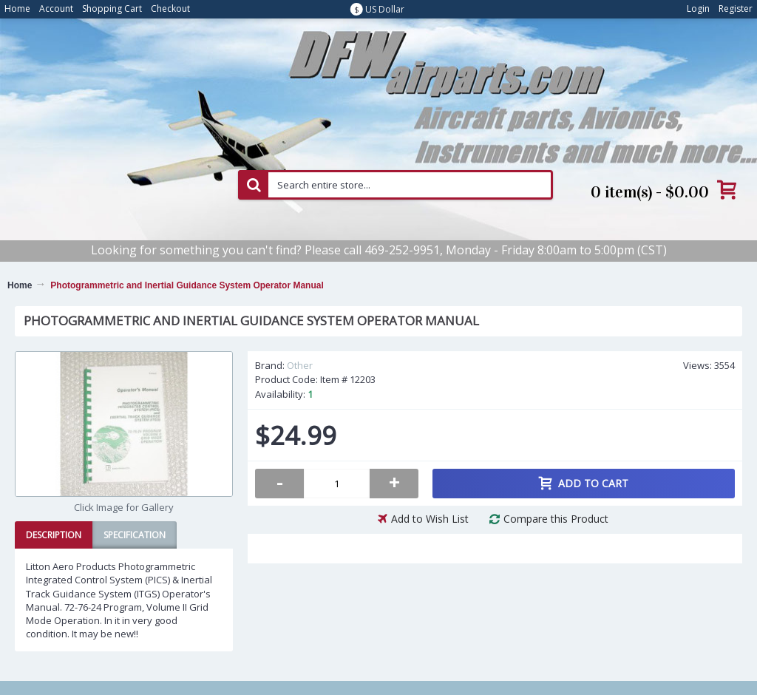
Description (53, 535)
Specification (134, 535)
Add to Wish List (430, 519)
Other (300, 365)
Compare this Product (555, 519)
